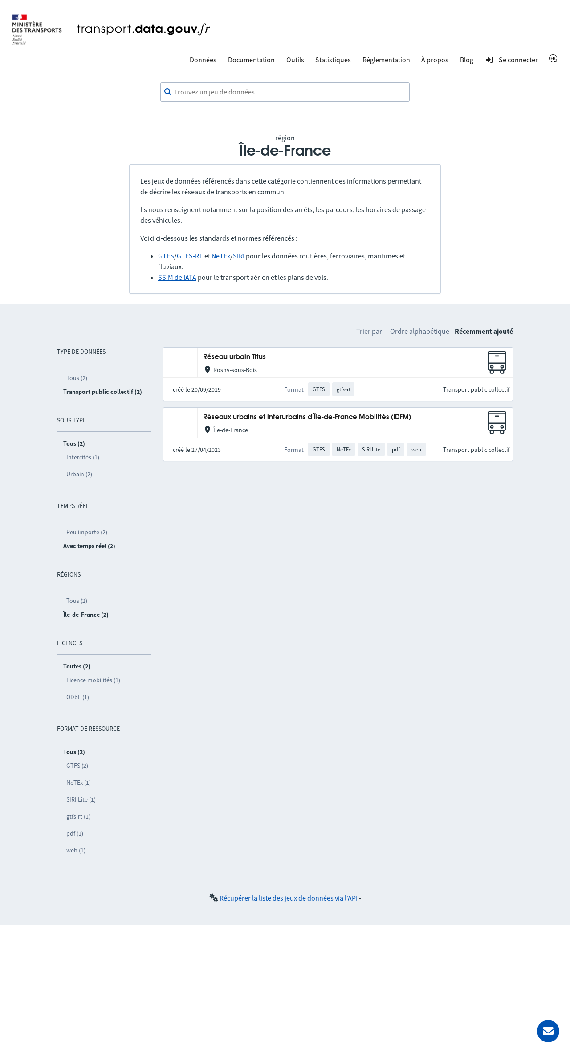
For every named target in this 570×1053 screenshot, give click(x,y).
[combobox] (285, 92)
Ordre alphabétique (419, 331)
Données (203, 59)
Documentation (251, 59)
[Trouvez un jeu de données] (285, 92)
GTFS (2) (77, 766)
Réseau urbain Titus (234, 357)
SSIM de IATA (177, 277)
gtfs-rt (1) (78, 816)
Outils (295, 59)
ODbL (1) (77, 697)
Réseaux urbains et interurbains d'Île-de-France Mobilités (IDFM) (307, 417)
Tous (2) (76, 378)
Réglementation (386, 59)
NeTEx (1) (78, 782)
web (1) (76, 850)
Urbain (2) (79, 474)
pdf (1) (74, 833)
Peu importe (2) (86, 532)
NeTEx (221, 255)
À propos (434, 59)
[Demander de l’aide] (548, 1031)
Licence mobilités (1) (93, 680)
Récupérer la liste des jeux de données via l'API (289, 897)
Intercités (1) (82, 457)
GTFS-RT (190, 255)
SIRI (238, 255)
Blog (466, 59)
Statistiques (333, 59)
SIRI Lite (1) (81, 799)
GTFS (166, 255)
